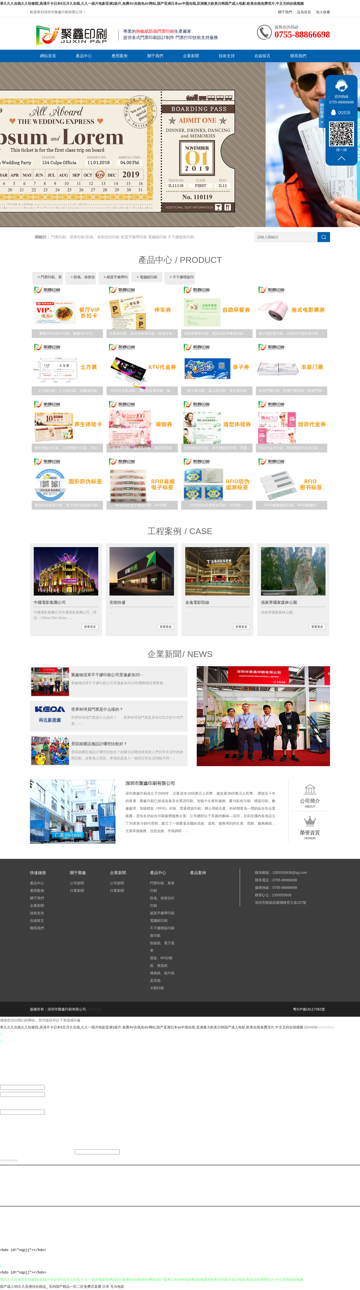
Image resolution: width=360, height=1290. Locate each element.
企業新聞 (191, 56)
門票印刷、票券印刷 (68, 237)
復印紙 (155, 936)
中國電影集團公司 (50, 602)
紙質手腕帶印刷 (134, 237)
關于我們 (285, 12)
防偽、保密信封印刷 (103, 237)
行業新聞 (77, 891)
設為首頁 (304, 12)
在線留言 (262, 56)
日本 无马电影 (113, 1287)
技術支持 (227, 56)
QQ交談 (344, 112)
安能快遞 (118, 602)
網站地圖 (94, 1009)
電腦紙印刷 (157, 237)
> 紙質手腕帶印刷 (116, 282)
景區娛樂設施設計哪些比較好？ (99, 744)
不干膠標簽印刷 (181, 237)
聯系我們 (298, 56)
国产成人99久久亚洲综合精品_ (24, 1287)
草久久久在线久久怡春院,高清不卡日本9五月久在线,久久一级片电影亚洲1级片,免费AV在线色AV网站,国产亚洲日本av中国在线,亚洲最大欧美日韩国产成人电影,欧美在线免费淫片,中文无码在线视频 (152, 3)
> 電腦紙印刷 (147, 277)
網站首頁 (48, 56)
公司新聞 (77, 883)
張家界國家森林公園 (279, 602)
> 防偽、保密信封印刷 (83, 282)
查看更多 (90, 627)
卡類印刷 (157, 988)
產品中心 (84, 56)
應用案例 (120, 56)
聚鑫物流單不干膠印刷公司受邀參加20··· (107, 675)
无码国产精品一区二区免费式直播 (75, 1287)
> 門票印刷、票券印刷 (50, 282)
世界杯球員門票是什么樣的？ (97, 709)
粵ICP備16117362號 (309, 1009)
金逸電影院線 (197, 602)
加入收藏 (323, 12)
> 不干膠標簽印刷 (182, 282)
